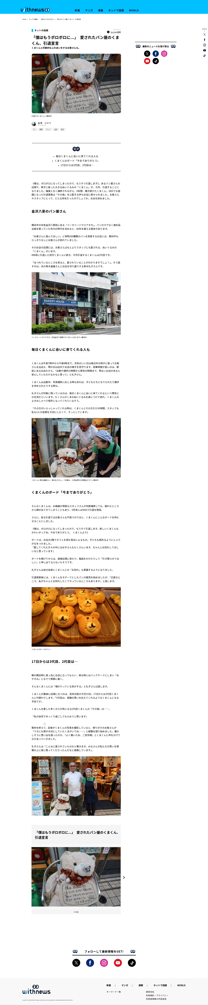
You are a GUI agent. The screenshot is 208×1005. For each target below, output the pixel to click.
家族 (41, 129)
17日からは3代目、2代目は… (77, 165)
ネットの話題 (33, 19)
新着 (77, 10)
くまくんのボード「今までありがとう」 (77, 160)
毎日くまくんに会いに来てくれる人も (77, 156)
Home (24, 19)
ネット (48, 129)
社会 (55, 129)
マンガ (89, 10)
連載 (100, 10)
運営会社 (150, 991)
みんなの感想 (114, 32)
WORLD (134, 10)
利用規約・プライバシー (157, 995)
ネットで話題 (116, 10)
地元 (62, 129)
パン (34, 129)
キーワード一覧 (114, 991)
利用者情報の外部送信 (156, 998)
